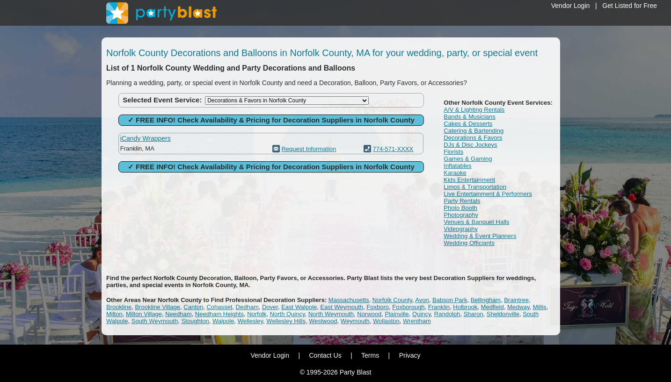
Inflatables (457, 165)
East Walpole (299, 306)
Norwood (369, 313)
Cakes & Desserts (468, 123)
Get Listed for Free (629, 5)
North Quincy (287, 313)
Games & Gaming (468, 158)
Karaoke (455, 172)
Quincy (421, 313)
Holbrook (465, 306)
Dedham (247, 306)
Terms (370, 355)
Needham (178, 313)
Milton (114, 313)
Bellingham (486, 299)
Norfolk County (392, 299)
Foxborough (408, 306)
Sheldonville (503, 313)
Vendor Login (570, 5)
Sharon (473, 313)
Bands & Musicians (470, 116)
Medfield (492, 306)
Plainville (397, 313)
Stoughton (195, 320)
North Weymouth (331, 313)
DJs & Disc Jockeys (470, 144)
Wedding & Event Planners (480, 235)
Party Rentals (462, 200)
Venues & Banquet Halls (476, 221)
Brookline (118, 306)
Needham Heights (219, 313)
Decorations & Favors (473, 137)
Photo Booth (460, 207)
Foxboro (377, 306)
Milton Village (144, 313)
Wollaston (386, 320)
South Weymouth (154, 320)
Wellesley (250, 320)
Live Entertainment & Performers (488, 193)
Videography (461, 228)
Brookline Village (157, 306)
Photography (461, 214)
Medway (518, 306)
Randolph (447, 313)
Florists (453, 151)
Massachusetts (348, 299)
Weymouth (355, 320)
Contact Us (325, 355)
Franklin (439, 306)
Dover (270, 306)
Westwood (323, 320)
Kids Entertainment (469, 179)
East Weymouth (342, 306)
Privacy (410, 355)
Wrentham (417, 320)
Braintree (516, 299)
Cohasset (219, 306)
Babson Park (449, 299)
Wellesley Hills (286, 320)
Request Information (308, 148)
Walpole (223, 320)
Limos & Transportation (475, 186)
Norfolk (256, 313)
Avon (422, 299)
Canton (193, 306)
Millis (540, 306)
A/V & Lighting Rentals (474, 109)
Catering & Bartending (473, 130)
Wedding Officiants (469, 242)
